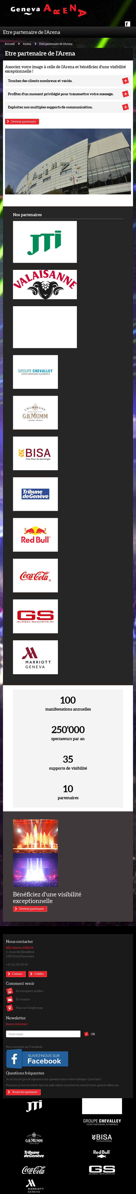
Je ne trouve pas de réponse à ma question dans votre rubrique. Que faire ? (54, 1079)
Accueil (10, 44)
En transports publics (29, 991)
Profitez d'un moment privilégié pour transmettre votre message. (60, 94)
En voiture (23, 999)
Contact (17, 973)
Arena (27, 44)
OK (93, 1034)
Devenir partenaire (23, 121)
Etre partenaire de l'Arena (31, 32)
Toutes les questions (24, 1092)
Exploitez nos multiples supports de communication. (50, 107)
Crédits (39, 973)
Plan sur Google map (29, 1007)
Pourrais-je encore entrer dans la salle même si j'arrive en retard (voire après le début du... (63, 1085)
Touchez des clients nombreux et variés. (40, 80)
